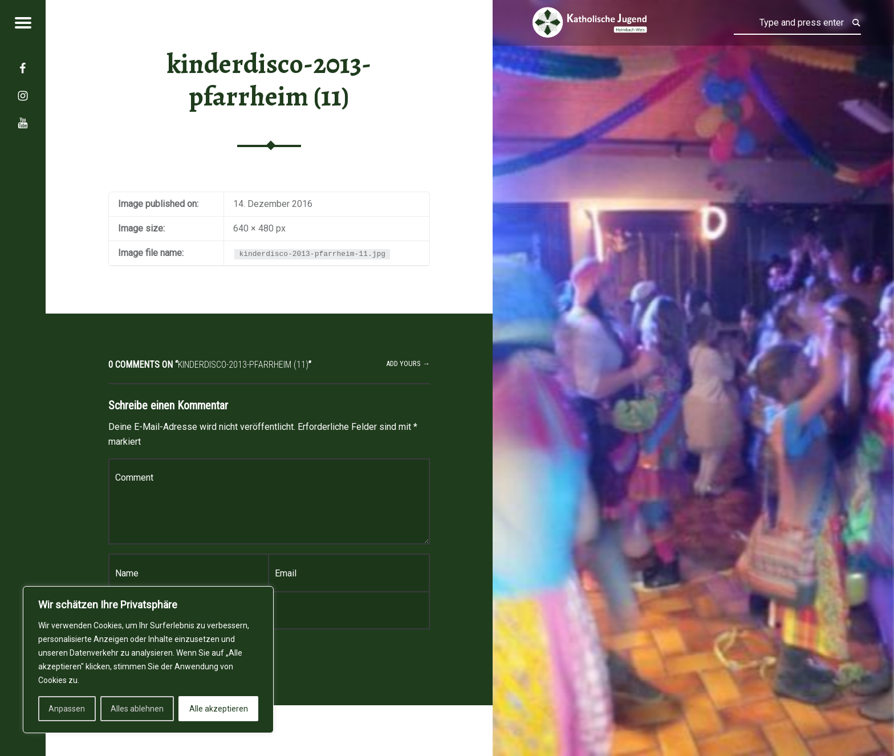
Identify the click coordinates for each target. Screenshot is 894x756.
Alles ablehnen (137, 708)
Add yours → (408, 363)
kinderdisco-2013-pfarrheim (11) (269, 80)
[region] (148, 659)
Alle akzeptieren (218, 708)
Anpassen (66, 708)
